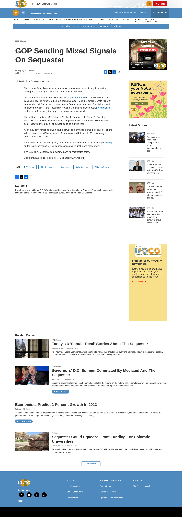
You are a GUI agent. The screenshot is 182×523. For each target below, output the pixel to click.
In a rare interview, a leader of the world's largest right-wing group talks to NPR (155, 222)
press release (103, 113)
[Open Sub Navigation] (15, 29)
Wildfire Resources (151, 26)
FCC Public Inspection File (110, 486)
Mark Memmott (58, 354)
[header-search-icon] (150, 6)
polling (108, 148)
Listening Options (73, 492)
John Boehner (82, 173)
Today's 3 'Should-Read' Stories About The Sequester (100, 349)
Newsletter (55, 26)
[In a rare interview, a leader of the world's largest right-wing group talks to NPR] (137, 218)
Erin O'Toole (56, 451)
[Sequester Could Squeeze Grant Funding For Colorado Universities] (32, 447)
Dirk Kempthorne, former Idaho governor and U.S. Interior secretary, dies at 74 (155, 198)
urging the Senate (77, 103)
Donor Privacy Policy (108, 498)
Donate (163, 6)
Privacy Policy (105, 492)
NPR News (20, 47)
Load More (91, 469)
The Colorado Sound (141, 492)
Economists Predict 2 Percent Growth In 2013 (56, 410)
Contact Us (137, 486)
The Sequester (47, 173)
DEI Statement (72, 503)
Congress (65, 173)
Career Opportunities (75, 498)
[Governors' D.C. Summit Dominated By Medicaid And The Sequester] (32, 381)
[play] (16, 18)
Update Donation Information (111, 503)
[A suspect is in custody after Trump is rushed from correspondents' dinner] (137, 143)
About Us (70, 486)
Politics (55, 439)
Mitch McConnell (102, 173)
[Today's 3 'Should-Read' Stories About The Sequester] (32, 354)
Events (138, 26)
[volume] (23, 18)
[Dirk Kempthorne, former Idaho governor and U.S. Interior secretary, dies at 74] (137, 193)
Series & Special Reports (78, 25)
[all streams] (160, 18)
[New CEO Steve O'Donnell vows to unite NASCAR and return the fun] (137, 171)
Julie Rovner (57, 385)
